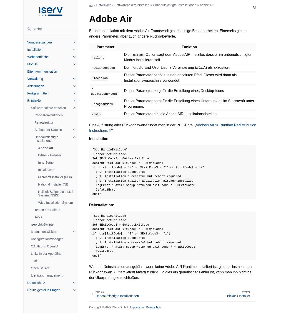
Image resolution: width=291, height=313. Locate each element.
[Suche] (51, 29)
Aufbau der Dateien (48, 130)
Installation (35, 49)
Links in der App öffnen (47, 253)
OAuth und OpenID (44, 246)
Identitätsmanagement (47, 275)
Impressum (137, 307)
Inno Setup (46, 162)
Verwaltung (35, 79)
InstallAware (46, 170)
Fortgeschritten (37, 93)
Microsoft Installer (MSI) (55, 177)
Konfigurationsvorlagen (47, 239)
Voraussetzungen (39, 42)
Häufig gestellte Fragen (43, 290)
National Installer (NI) (53, 184)
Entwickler (34, 100)
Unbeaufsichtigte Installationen (46, 139)
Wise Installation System (55, 202)
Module (32, 64)
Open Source (40, 268)
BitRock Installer (49, 155)
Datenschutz (36, 283)
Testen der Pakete (47, 210)
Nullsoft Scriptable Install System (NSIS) (55, 193)
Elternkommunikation (42, 71)
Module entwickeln (44, 232)
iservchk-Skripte (42, 224)
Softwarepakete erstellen (48, 108)
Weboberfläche (38, 57)
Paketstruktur (44, 122)
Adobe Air (45, 148)
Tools (38, 217)
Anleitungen (35, 86)
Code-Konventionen (49, 115)
